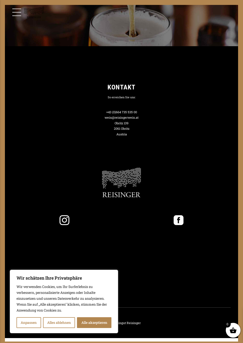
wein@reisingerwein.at (121, 117)
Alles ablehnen (59, 322)
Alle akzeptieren (94, 322)
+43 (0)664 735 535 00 (121, 112)
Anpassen (29, 322)
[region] (64, 301)
